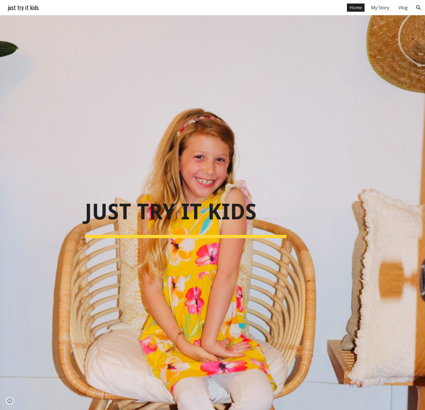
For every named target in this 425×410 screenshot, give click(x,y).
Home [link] (356, 8)
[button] (418, 7)
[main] (186, 212)
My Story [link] (380, 8)
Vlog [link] (403, 8)
